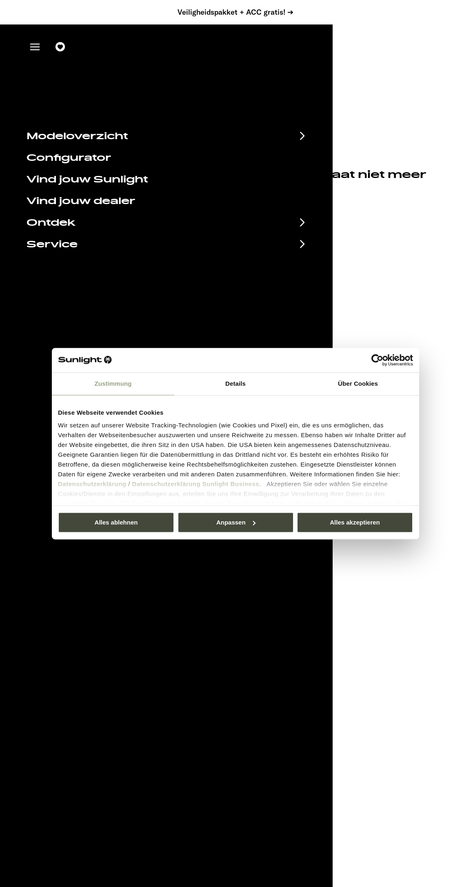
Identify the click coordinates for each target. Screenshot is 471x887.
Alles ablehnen (116, 522)
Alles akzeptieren (355, 522)
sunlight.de (130, 195)
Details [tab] (235, 383)
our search (181, 195)
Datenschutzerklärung (92, 483)
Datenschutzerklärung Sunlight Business (196, 483)
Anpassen (235, 522)
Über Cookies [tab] (358, 383)
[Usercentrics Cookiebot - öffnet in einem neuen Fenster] (377, 360)
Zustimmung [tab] (113, 383)
